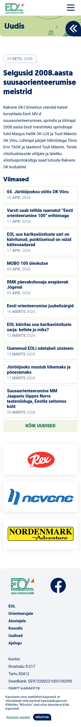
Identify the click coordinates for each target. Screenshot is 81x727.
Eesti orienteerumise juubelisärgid (40, 305)
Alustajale (17, 621)
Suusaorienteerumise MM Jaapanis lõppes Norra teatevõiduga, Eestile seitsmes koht (36, 398)
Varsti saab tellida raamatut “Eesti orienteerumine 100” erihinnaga (40, 213)
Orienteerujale (20, 613)
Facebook (58, 585)
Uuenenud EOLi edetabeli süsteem (40, 348)
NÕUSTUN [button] (42, 717)
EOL (11, 606)
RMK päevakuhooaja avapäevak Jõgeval (37, 284)
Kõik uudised (40, 425)
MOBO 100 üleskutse (27, 263)
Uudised (15, 635)
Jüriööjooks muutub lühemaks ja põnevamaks (39, 369)
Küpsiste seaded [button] (18, 717)
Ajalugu (15, 643)
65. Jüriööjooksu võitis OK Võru (37, 191)
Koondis (15, 628)
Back (73, 28)
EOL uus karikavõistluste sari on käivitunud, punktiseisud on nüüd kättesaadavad (39, 239)
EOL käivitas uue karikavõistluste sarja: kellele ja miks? (39, 327)
